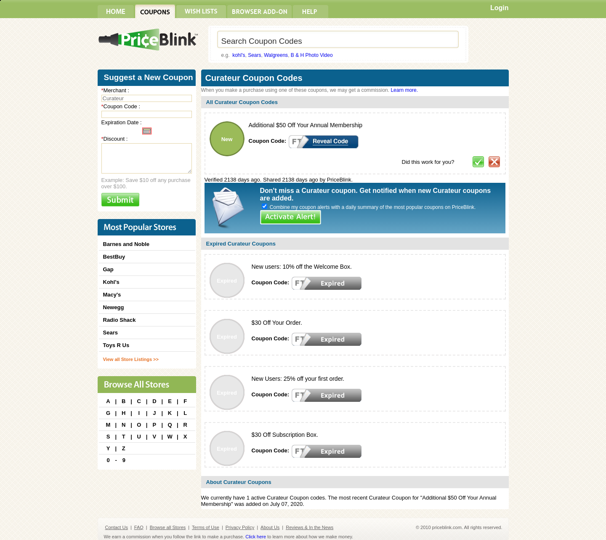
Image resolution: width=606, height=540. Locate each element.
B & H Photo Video (312, 55)
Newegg (113, 307)
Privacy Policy (240, 527)
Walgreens (276, 55)
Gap (108, 269)
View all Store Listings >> (131, 359)
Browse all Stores (168, 527)
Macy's (112, 294)
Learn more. (404, 90)
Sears (254, 55)
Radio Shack (119, 320)
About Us (269, 527)
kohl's (238, 55)
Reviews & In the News (309, 527)
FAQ (139, 527)
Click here (255, 536)
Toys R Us (116, 345)
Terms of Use (205, 527)
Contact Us (116, 527)
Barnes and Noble (126, 244)
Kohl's (111, 282)
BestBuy (114, 257)
